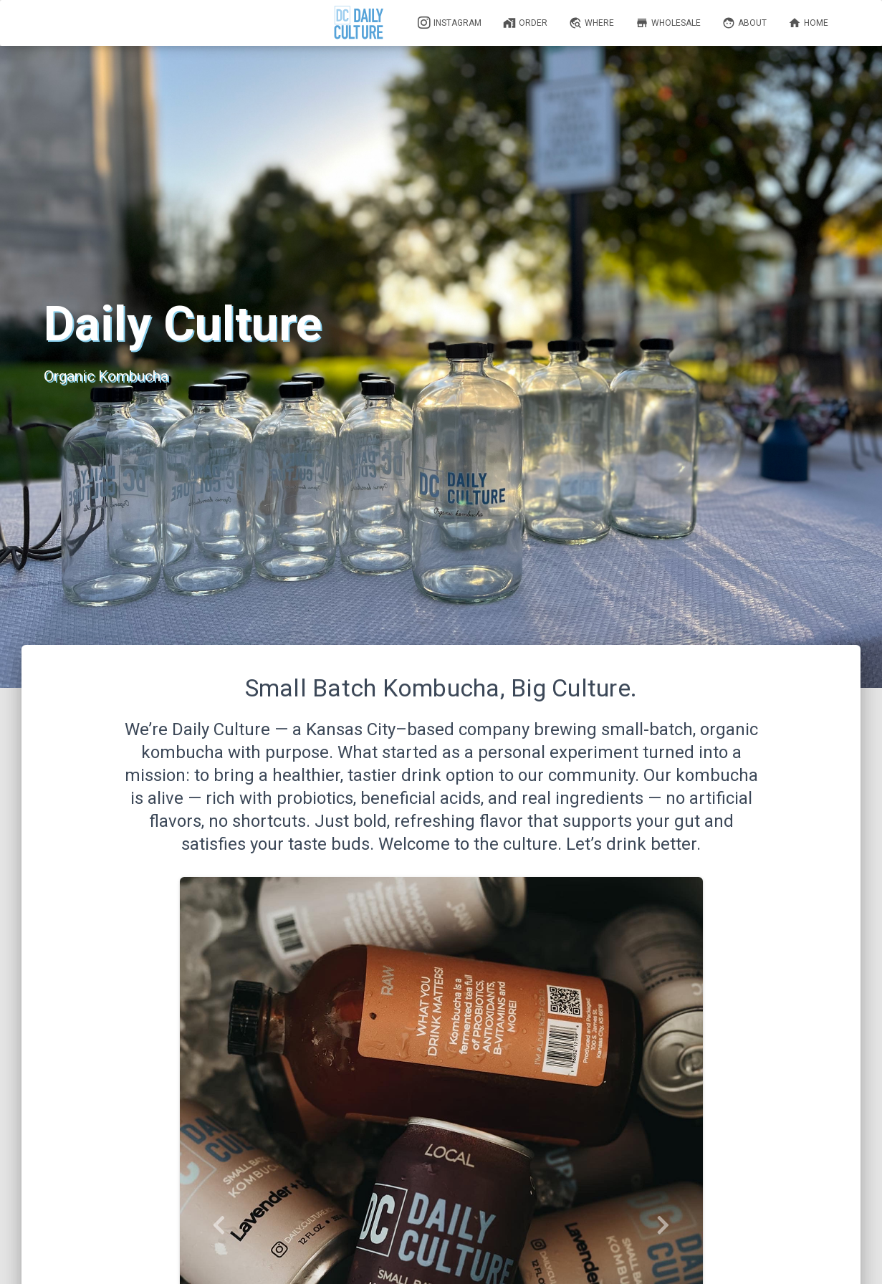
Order (525, 23)
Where (591, 23)
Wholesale (668, 23)
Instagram (449, 23)
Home (808, 23)
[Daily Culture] (359, 23)
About (744, 23)
